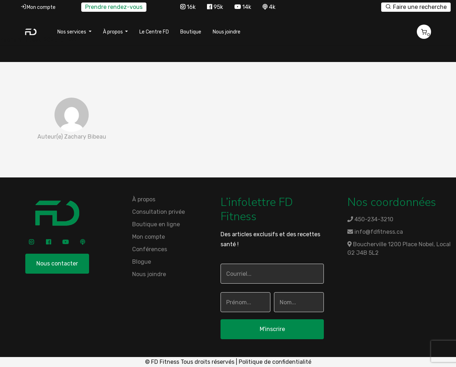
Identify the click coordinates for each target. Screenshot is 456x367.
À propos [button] (113, 32)
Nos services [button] (72, 32)
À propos (143, 199)
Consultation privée (158, 211)
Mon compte (38, 6)
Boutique (190, 32)
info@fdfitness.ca (375, 231)
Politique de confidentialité (275, 361)
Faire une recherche (416, 6)
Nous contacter (57, 263)
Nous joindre (226, 32)
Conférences (149, 249)
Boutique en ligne (156, 224)
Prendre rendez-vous (113, 7)
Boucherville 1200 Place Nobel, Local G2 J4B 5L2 (399, 248)
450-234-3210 (370, 219)
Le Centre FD (154, 32)
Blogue (141, 261)
